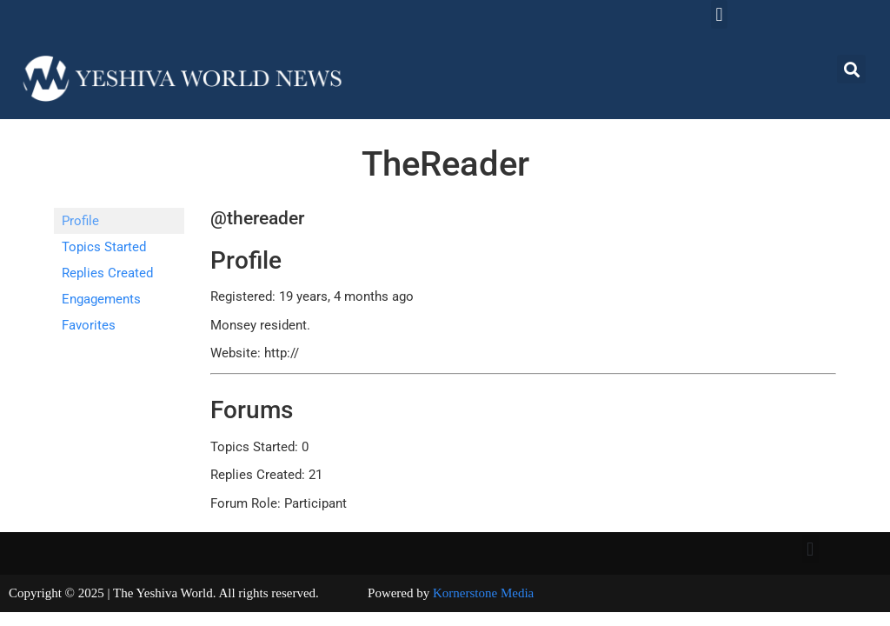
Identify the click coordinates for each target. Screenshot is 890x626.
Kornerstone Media (483, 593)
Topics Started (104, 247)
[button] (719, 14)
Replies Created (107, 273)
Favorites (89, 325)
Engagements (101, 299)
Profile (80, 221)
